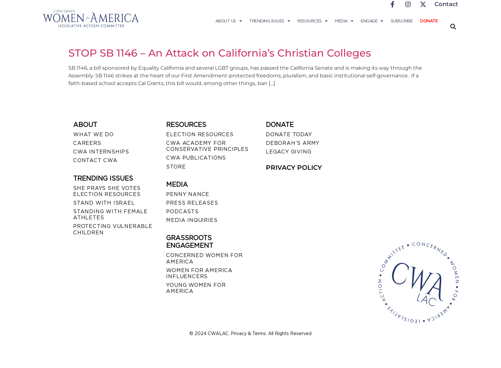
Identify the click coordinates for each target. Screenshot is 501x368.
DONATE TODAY (289, 134)
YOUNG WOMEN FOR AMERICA (196, 288)
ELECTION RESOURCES (199, 134)
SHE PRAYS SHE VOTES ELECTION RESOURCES (107, 191)
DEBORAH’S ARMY (293, 143)
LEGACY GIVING (288, 152)
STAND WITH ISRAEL (104, 203)
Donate (428, 21)
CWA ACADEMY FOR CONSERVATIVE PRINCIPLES (207, 146)
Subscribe (402, 21)
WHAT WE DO (93, 134)
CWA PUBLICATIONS (196, 158)
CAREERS (87, 143)
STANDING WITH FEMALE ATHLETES (110, 214)
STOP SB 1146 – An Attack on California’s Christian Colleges (219, 53)
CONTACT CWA (95, 160)
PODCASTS (182, 211)
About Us (228, 21)
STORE (176, 167)
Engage (372, 21)
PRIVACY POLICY (294, 167)
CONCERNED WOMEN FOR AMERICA (204, 258)
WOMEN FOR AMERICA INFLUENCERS (199, 273)
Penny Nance (187, 194)
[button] (453, 26)
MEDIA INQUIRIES (191, 220)
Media (344, 21)
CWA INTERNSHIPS (101, 152)
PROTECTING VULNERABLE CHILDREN (112, 229)
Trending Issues (269, 21)
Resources (312, 21)
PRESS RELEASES (192, 203)
